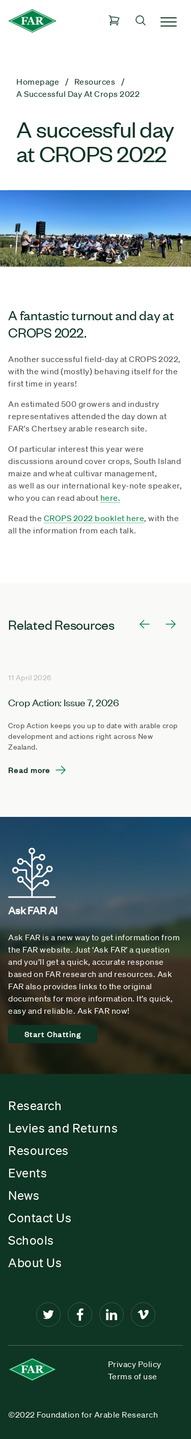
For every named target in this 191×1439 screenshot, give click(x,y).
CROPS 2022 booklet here (94, 518)
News (23, 1195)
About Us (35, 1262)
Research (35, 1105)
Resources (38, 1150)
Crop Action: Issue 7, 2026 (63, 702)
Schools (31, 1240)
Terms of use (132, 1376)
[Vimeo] (143, 1314)
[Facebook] (80, 1314)
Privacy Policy (134, 1364)
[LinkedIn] (111, 1314)
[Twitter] (48, 1314)
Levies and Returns (63, 1128)
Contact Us (39, 1218)
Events (27, 1173)
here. (110, 498)
